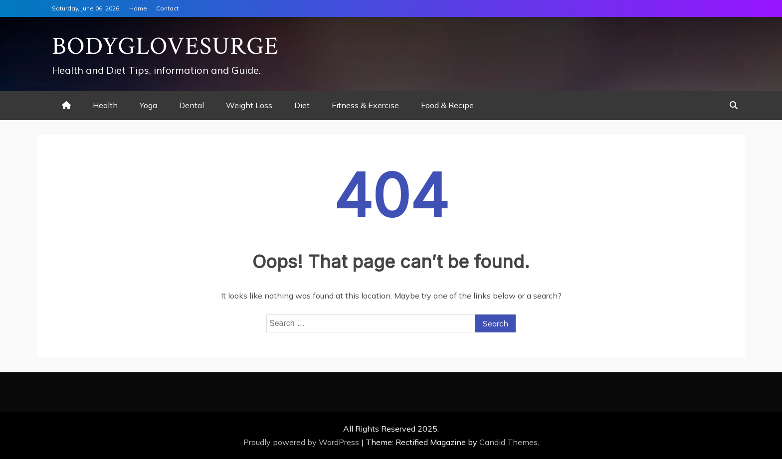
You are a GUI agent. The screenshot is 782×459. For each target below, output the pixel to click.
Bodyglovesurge (165, 46)
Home (138, 8)
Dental (191, 105)
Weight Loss (249, 105)
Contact (167, 8)
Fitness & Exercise (365, 105)
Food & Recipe (447, 105)
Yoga (148, 105)
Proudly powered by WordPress (302, 442)
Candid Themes (508, 442)
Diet (302, 105)
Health (105, 105)
